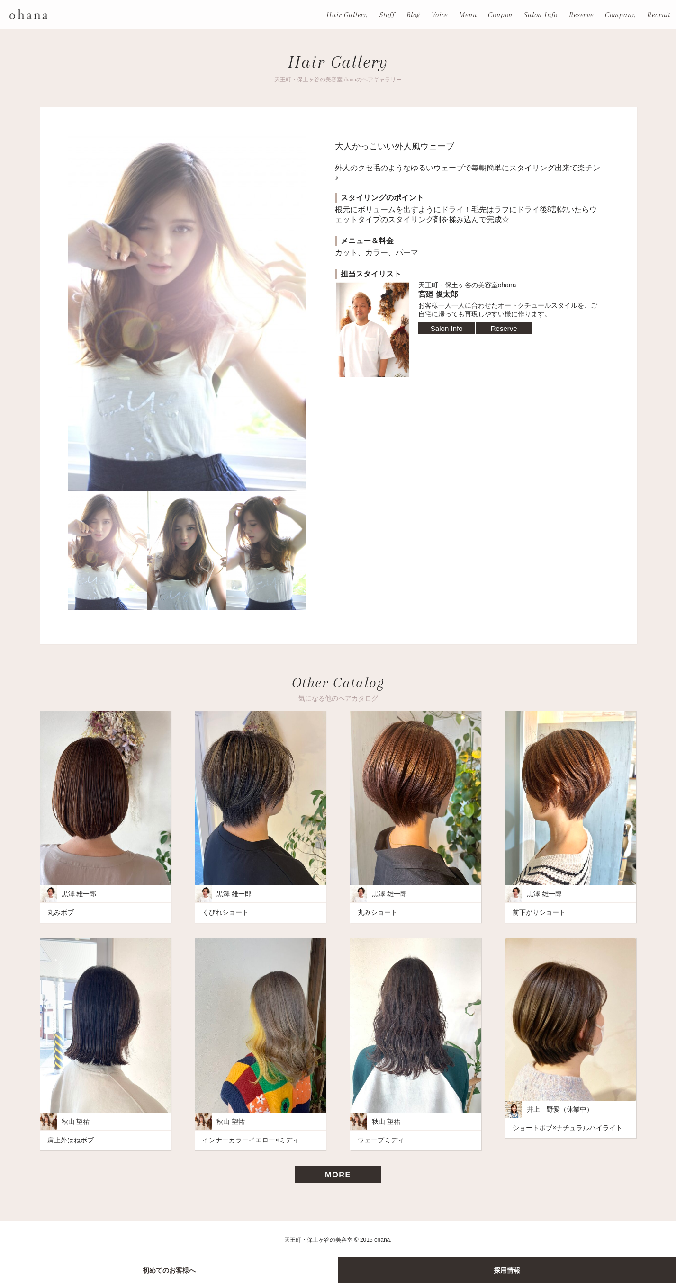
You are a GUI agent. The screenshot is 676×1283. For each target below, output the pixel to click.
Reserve (581, 14)
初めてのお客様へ (169, 1270)
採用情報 (507, 1270)
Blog (413, 14)
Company (620, 14)
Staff (387, 14)
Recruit (658, 14)
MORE (338, 1175)
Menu (468, 14)
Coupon (500, 14)
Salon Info (541, 14)
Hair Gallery (347, 14)
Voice (440, 14)
